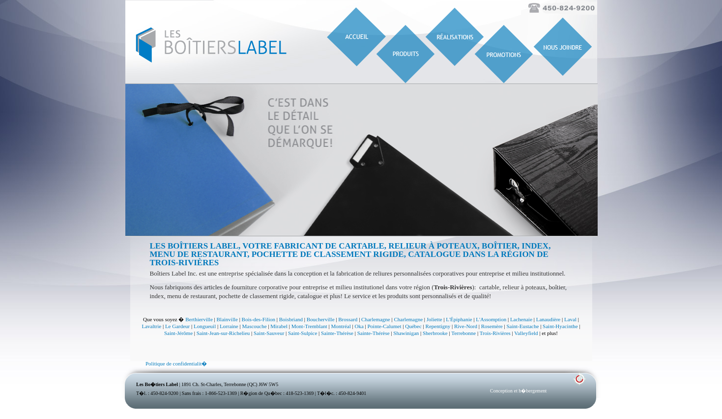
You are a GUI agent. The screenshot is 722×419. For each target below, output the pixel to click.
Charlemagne (375, 319)
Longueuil (205, 326)
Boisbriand (291, 319)
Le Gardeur (177, 326)
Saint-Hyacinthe (560, 326)
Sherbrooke (435, 333)
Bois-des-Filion (258, 319)
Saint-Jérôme (178, 333)
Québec (413, 326)
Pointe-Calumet (385, 326)
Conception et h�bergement (518, 390)
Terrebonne (463, 333)
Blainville (227, 319)
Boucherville (321, 319)
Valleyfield (526, 333)
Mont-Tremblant (309, 326)
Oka (358, 326)
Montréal (340, 326)
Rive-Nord (465, 326)
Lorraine (229, 326)
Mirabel (279, 326)
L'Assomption (491, 319)
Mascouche (254, 326)
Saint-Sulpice (302, 333)
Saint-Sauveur (269, 333)
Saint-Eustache (522, 326)
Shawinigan (406, 333)
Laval (570, 319)
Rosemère (492, 326)
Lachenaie (521, 319)
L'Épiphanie (459, 319)
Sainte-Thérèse (337, 333)
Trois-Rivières (495, 333)
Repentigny (438, 326)
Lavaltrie (151, 326)
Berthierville (199, 319)
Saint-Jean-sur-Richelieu (223, 333)
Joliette (434, 319)
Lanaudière (548, 319)
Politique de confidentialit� (176, 363)
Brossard (347, 319)
